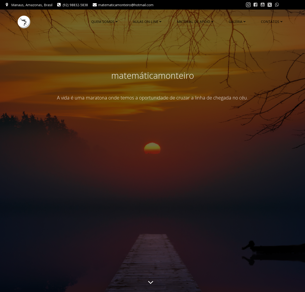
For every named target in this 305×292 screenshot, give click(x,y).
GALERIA (238, 21)
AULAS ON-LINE (148, 21)
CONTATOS (272, 21)
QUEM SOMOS (105, 21)
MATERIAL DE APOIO (195, 21)
